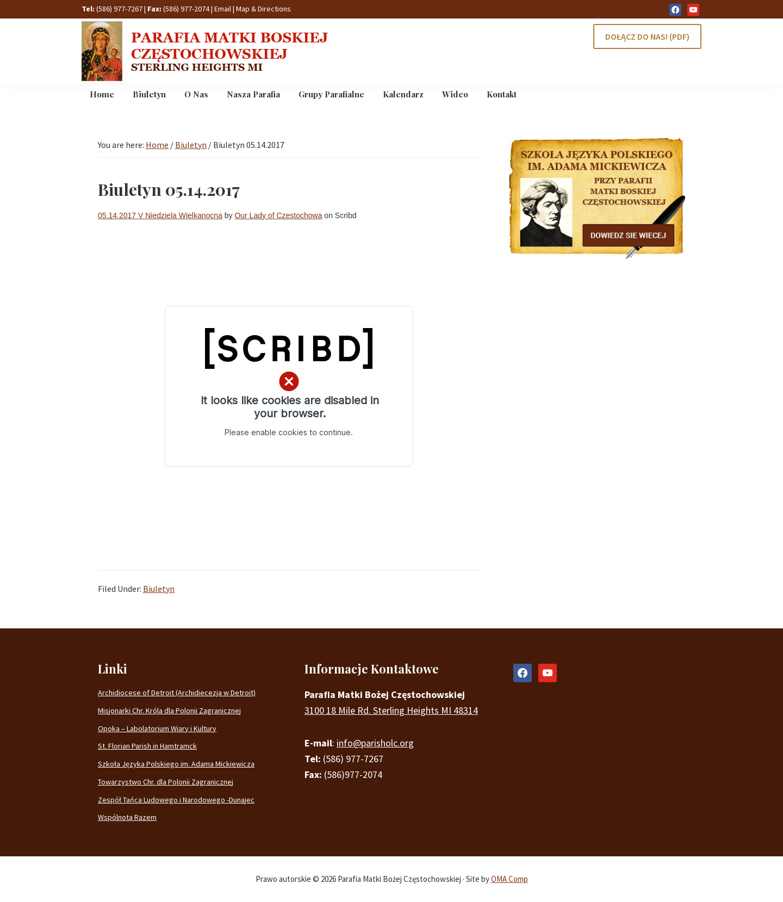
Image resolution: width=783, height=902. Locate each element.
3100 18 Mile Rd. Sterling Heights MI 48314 (391, 710)
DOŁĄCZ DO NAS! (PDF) (647, 36)
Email (222, 9)
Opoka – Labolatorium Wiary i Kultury (157, 728)
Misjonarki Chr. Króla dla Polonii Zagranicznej (169, 710)
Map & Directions (263, 9)
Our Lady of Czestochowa (278, 215)
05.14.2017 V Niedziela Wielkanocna (160, 215)
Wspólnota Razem (127, 817)
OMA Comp (509, 879)
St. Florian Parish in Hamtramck (147, 746)
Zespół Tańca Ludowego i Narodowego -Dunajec (176, 800)
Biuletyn (159, 588)
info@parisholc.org (375, 743)
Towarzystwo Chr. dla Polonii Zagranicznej (165, 782)
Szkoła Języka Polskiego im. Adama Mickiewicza (176, 764)
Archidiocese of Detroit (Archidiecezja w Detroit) (177, 692)
